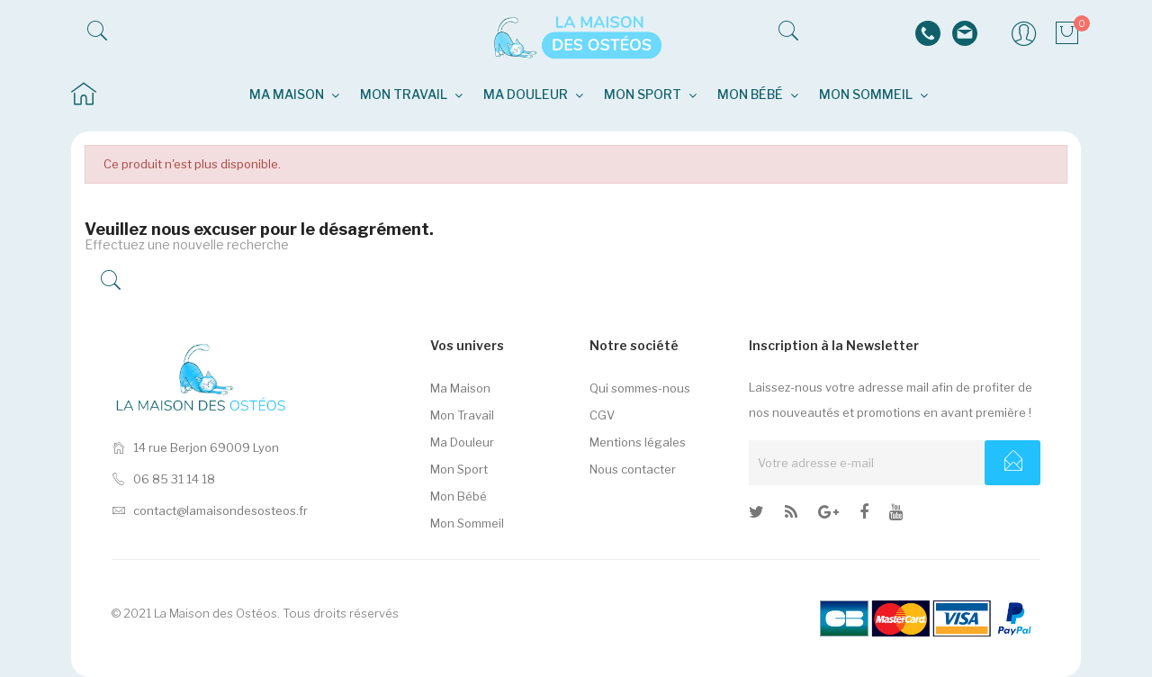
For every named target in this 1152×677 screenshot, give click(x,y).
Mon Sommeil (467, 523)
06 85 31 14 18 (163, 479)
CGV (602, 415)
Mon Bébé (458, 496)
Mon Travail (462, 415)
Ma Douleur (462, 442)
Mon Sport (459, 469)
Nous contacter (633, 469)
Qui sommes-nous (640, 388)
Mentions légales (638, 442)
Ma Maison (460, 388)
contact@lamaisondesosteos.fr (210, 510)
